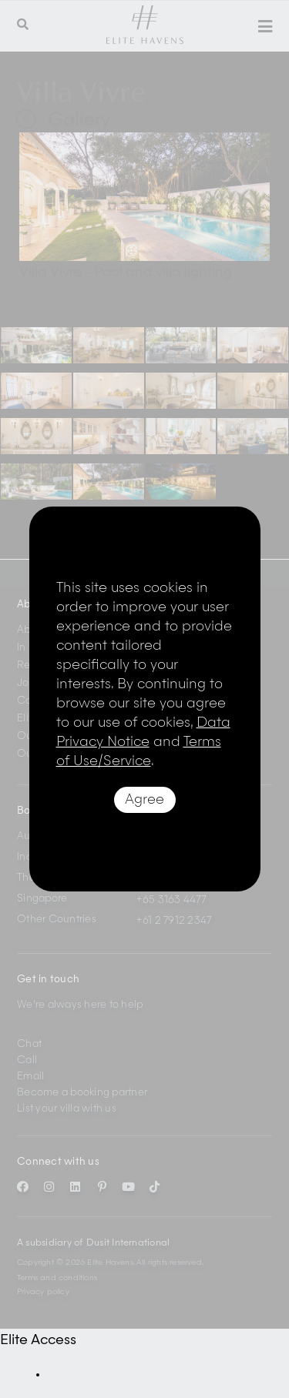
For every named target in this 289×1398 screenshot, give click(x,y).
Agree (144, 800)
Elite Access (38, 1340)
